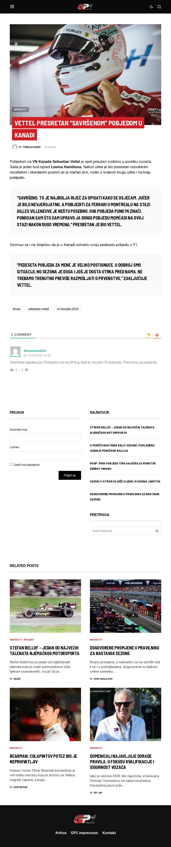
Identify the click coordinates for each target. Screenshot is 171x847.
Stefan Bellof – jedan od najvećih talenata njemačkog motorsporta (44, 650)
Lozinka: (15, 447)
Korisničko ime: (19, 429)
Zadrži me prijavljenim (27, 464)
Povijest (29, 640)
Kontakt (109, 833)
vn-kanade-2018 (67, 309)
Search (157, 531)
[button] (12, 6)
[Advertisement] (45, 518)
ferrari (16, 309)
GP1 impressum (84, 833)
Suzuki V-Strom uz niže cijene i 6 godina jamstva (125, 481)
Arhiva (60, 833)
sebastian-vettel (38, 309)
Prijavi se (70, 475)
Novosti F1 (20, 109)
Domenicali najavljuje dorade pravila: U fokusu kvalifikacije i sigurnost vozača (122, 761)
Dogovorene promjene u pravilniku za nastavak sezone (124, 650)
